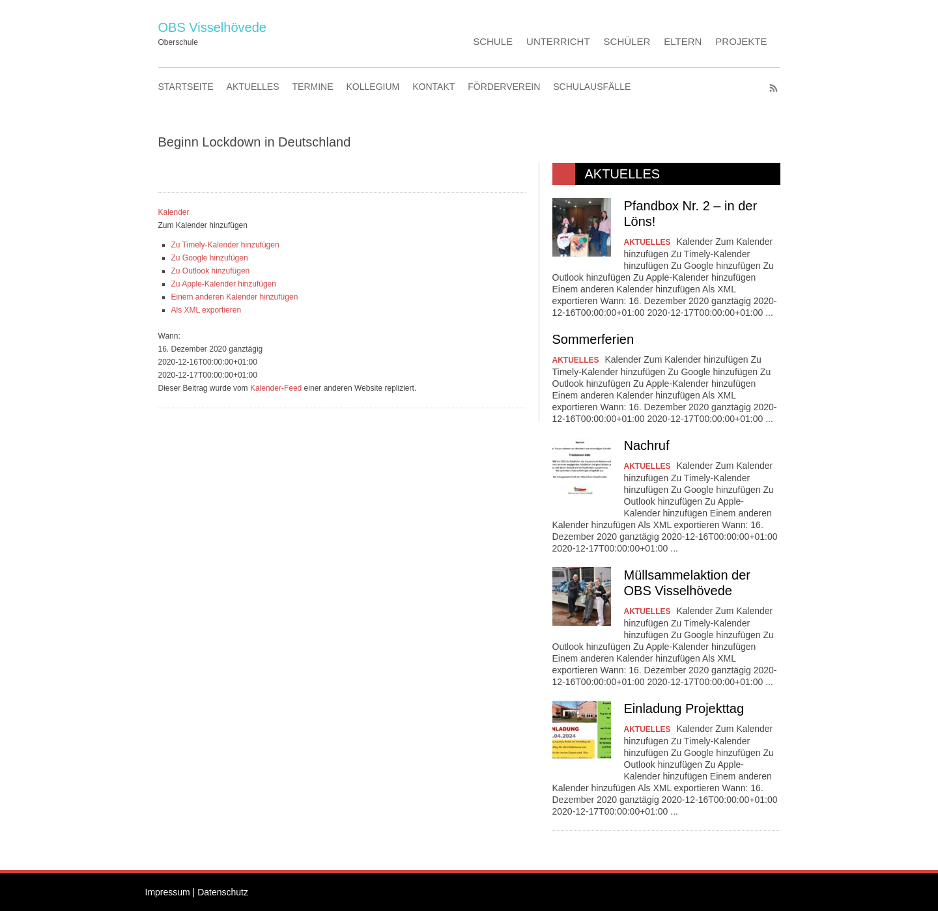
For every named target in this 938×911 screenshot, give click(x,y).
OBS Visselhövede (212, 27)
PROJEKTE (741, 41)
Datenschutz (222, 892)
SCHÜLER (627, 41)
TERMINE (313, 86)
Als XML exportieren (206, 310)
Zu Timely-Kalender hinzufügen (225, 244)
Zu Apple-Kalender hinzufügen (223, 283)
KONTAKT (433, 86)
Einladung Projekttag (684, 708)
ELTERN (683, 41)
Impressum (167, 892)
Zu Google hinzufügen (209, 257)
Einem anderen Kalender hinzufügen (234, 296)
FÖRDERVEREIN (504, 86)
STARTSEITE (186, 86)
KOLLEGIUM (373, 86)
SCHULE (493, 41)
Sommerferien (593, 339)
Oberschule (178, 42)
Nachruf (647, 445)
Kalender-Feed (276, 388)
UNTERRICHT (558, 41)
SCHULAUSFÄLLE (592, 86)
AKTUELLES (253, 86)
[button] (203, 225)
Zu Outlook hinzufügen (210, 270)
